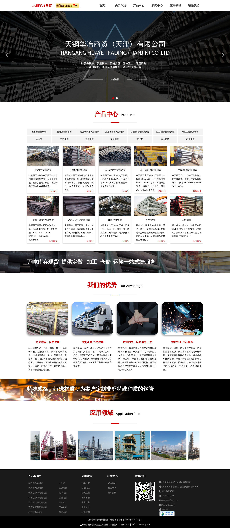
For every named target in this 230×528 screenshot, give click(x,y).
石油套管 (165, 139)
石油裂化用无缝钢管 (140, 132)
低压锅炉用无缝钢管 (89, 132)
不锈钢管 (190, 139)
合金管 (39, 139)
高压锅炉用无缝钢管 (114, 132)
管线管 (140, 139)
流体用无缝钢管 (64, 132)
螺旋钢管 (114, 139)
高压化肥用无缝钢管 (165, 132)
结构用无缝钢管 (39, 132)
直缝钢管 (64, 139)
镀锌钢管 (89, 139)
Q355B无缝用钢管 (190, 132)
